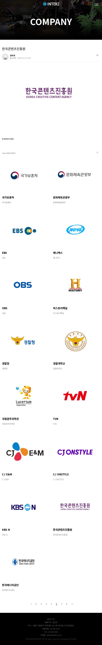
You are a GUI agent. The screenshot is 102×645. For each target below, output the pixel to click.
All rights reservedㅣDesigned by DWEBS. (61, 639)
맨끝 (71, 604)
